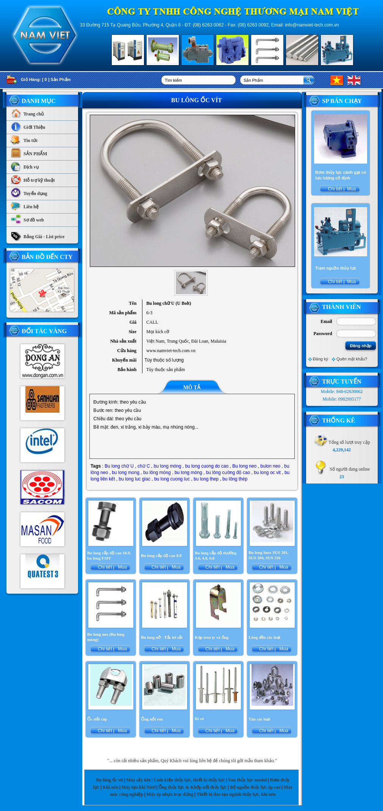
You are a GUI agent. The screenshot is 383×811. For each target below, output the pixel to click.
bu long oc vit (267, 472)
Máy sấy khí (138, 780)
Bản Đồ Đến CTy (47, 257)
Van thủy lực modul (247, 780)
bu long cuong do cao (206, 466)
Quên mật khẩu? (351, 359)
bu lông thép (234, 479)
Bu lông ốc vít (109, 780)
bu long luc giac (134, 479)
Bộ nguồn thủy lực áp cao (255, 787)
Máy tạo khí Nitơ (139, 787)
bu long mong (125, 472)
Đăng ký (320, 359)
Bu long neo (244, 466)
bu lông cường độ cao (228, 472)
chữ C (144, 466)
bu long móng (167, 466)
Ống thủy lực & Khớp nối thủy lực (192, 787)
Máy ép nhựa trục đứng (170, 794)
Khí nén (110, 787)
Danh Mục (39, 101)
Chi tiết (105, 567)
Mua (122, 567)
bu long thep (206, 479)
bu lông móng (157, 472)
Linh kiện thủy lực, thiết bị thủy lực (189, 780)
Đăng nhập (361, 345)
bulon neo (270, 466)
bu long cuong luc (172, 479)
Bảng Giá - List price (37, 235)
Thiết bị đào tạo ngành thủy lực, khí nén (236, 794)
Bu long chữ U (119, 466)
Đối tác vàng (44, 331)
